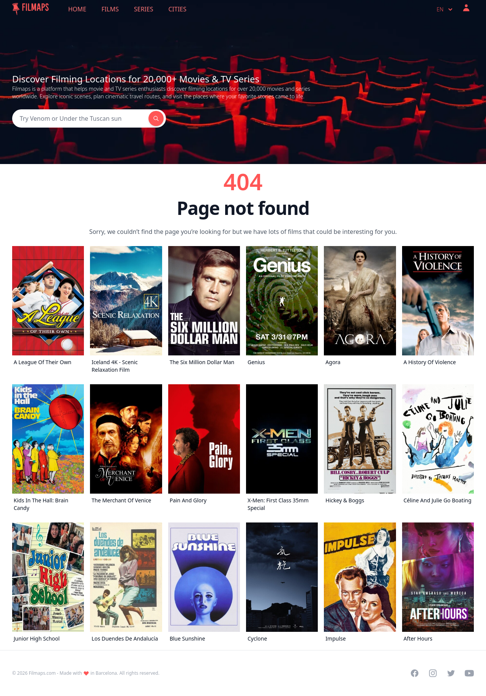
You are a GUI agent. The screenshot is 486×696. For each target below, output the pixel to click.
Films (109, 9)
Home (77, 9)
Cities (177, 9)
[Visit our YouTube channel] (469, 673)
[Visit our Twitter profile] (451, 673)
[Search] (80, 118)
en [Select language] (445, 9)
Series (143, 9)
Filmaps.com (42, 673)
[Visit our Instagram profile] (432, 673)
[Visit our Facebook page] (414, 673)
